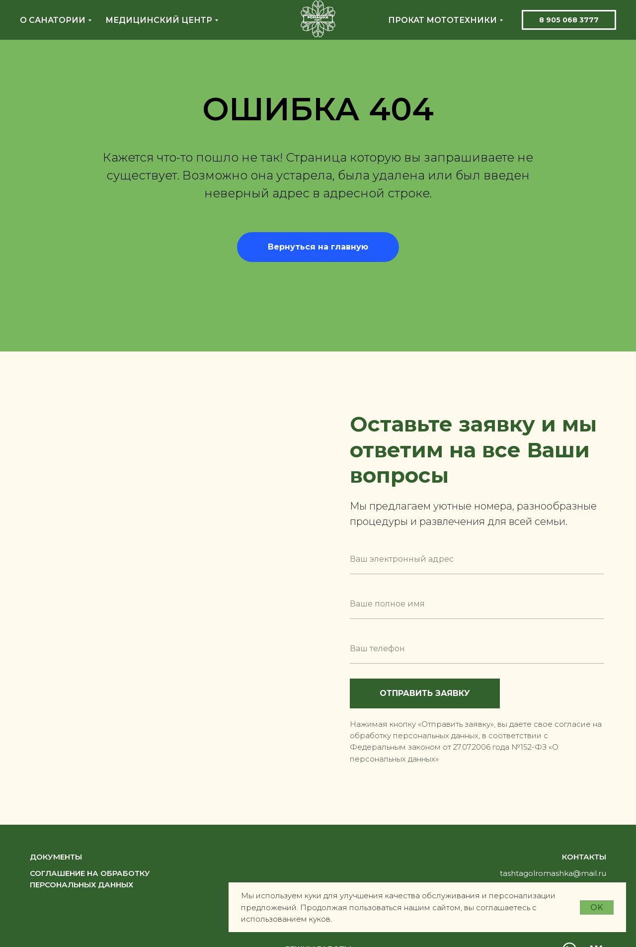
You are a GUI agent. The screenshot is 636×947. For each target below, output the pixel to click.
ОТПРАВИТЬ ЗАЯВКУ (440, 693)
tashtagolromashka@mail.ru (553, 873)
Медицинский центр (158, 20)
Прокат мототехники (442, 20)
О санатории (52, 20)
